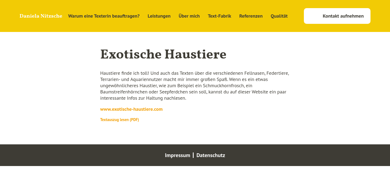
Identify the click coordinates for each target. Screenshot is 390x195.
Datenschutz (210, 155)
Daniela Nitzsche (41, 16)
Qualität (279, 16)
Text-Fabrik (219, 16)
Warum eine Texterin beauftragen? (104, 16)
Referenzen (251, 16)
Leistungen (159, 16)
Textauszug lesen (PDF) (119, 119)
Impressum (177, 155)
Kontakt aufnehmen (343, 16)
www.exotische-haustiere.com (131, 109)
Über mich (189, 16)
